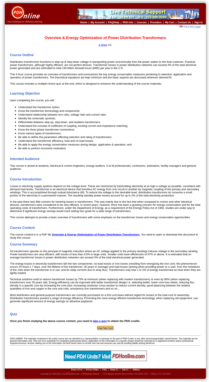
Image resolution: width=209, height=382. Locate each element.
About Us (114, 369)
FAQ (104, 369)
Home (83, 22)
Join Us (125, 369)
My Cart (169, 22)
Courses (142, 22)
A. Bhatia (102, 45)
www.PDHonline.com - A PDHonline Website (80, 374)
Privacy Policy (92, 369)
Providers (156, 22)
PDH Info (128, 22)
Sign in (198, 22)
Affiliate (136, 369)
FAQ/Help (113, 22)
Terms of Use (77, 369)
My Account (98, 22)
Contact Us (184, 22)
